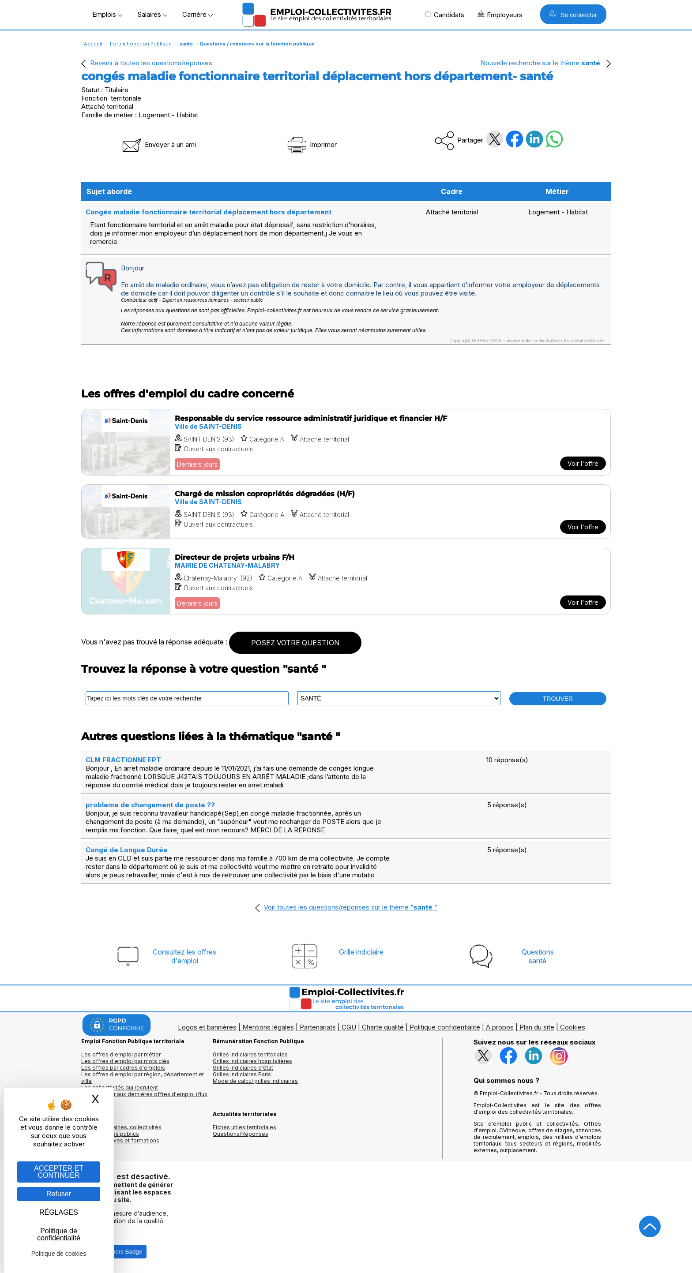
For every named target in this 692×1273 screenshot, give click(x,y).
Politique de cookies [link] (58, 1253)
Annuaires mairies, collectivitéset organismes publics (121, 1130)
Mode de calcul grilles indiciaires (255, 1081)
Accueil (93, 44)
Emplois (107, 14)
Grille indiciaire (361, 951)
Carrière (197, 14)
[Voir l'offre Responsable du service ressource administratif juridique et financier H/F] (346, 442)
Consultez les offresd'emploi (184, 956)
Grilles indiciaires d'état (243, 1067)
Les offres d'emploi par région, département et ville (142, 1077)
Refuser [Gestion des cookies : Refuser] (58, 1194)
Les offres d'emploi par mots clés (125, 1061)
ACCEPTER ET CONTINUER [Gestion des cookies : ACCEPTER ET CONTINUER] (58, 1171)
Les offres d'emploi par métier (121, 1054)
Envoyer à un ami (158, 144)
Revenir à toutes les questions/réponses (151, 63)
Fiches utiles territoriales (244, 1127)
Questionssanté (538, 956)
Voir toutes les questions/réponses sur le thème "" (350, 907)
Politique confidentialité (445, 1027)
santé (186, 44)
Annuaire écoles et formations (120, 1140)
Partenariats (318, 1027)
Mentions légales (268, 1027)
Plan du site (536, 1027)
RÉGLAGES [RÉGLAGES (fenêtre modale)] (58, 1212)
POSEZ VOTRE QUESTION (295, 642)
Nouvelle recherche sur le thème (541, 63)
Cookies (572, 1027)
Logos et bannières (207, 1027)
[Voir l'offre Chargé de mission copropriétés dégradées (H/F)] (346, 512)
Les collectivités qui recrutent (119, 1087)
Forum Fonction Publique (141, 44)
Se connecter (573, 14)
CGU (349, 1027)
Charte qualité (383, 1027)
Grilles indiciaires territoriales (250, 1054)
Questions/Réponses (240, 1134)
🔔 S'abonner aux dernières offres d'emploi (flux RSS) (144, 1097)
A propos (500, 1027)
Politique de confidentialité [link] (58, 1234)
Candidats (444, 14)
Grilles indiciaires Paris (242, 1074)
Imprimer (311, 144)
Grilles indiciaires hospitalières (252, 1061)
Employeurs (500, 14)
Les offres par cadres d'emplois (123, 1067)
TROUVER (558, 698)
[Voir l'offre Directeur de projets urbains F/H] (346, 581)
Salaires (152, 14)
